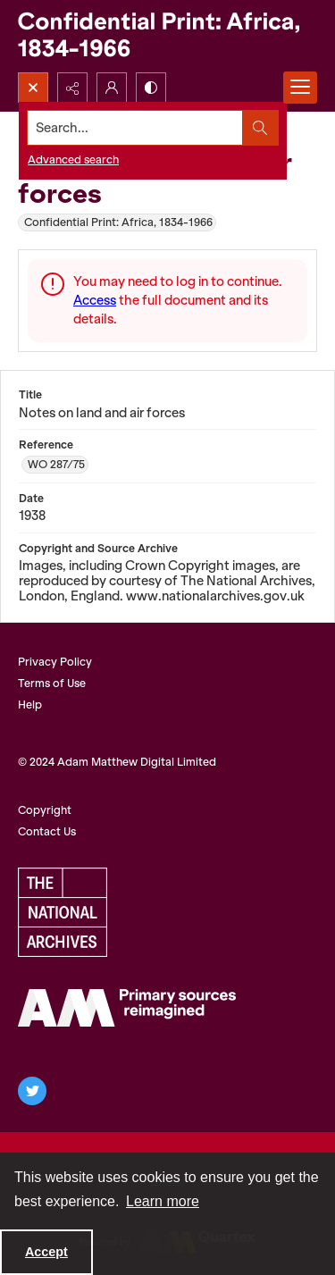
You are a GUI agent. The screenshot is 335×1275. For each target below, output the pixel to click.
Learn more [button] (162, 1201)
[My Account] (111, 87)
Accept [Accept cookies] (46, 1252)
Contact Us (47, 831)
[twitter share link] (32, 1091)
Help (30, 704)
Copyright (44, 810)
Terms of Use (52, 683)
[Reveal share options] (72, 87)
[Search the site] (135, 128)
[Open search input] (33, 87)
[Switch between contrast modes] (151, 87)
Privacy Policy (55, 661)
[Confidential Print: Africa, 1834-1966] (167, 36)
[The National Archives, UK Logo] (62, 912)
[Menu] (300, 87)
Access (94, 300)
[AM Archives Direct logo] (127, 1008)
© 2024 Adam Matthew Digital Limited (117, 761)
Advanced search (73, 159)
